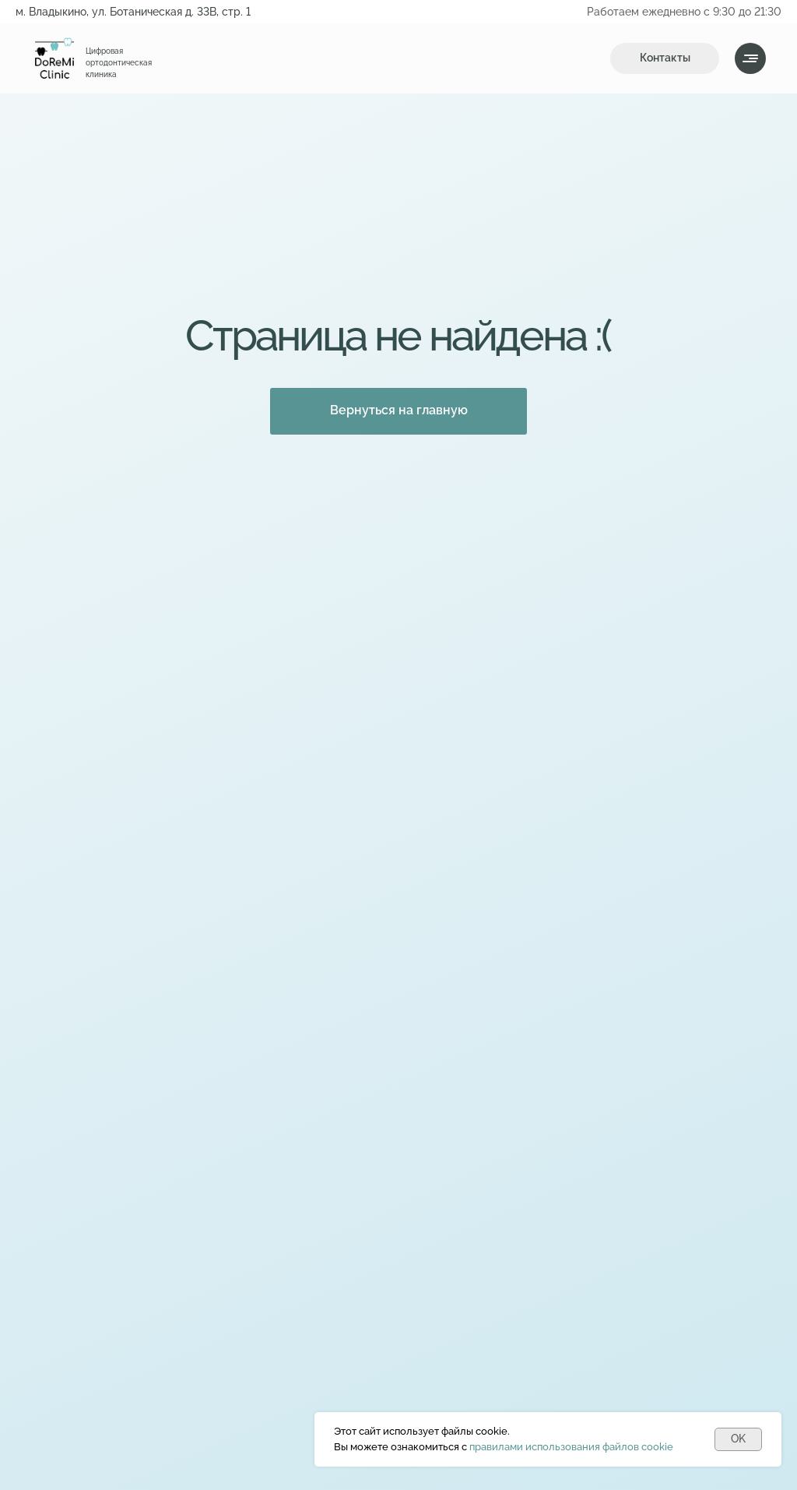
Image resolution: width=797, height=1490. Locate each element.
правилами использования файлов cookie (571, 1447)
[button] (664, 58)
